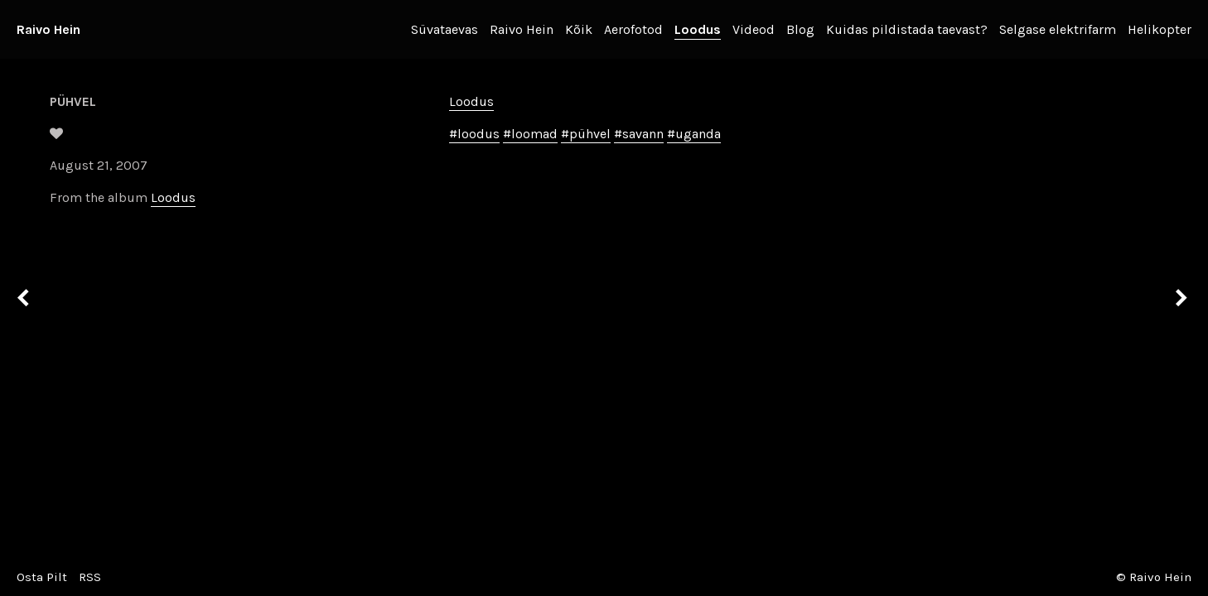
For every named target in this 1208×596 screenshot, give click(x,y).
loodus (478, 134)
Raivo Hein (48, 29)
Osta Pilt (42, 577)
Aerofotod (633, 29)
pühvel (590, 134)
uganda (698, 134)
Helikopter (1159, 29)
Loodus (697, 29)
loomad (534, 134)
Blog (800, 29)
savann (643, 134)
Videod (753, 29)
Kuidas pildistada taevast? (907, 29)
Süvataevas (444, 29)
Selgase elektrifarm (1057, 29)
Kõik (578, 29)
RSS (90, 577)
